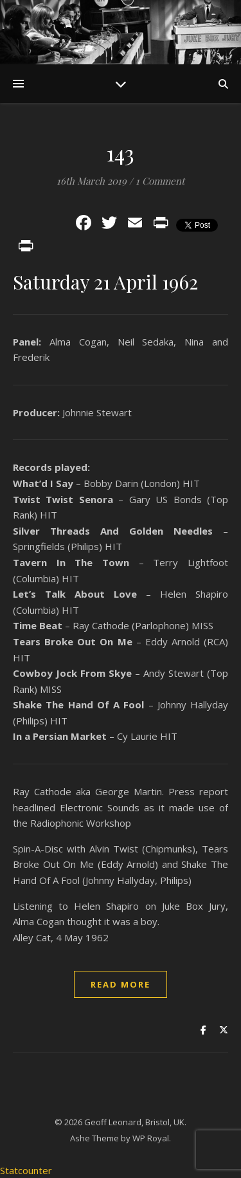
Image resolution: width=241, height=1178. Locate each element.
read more (120, 984)
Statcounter (26, 1170)
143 (121, 152)
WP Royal (150, 1138)
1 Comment (160, 180)
